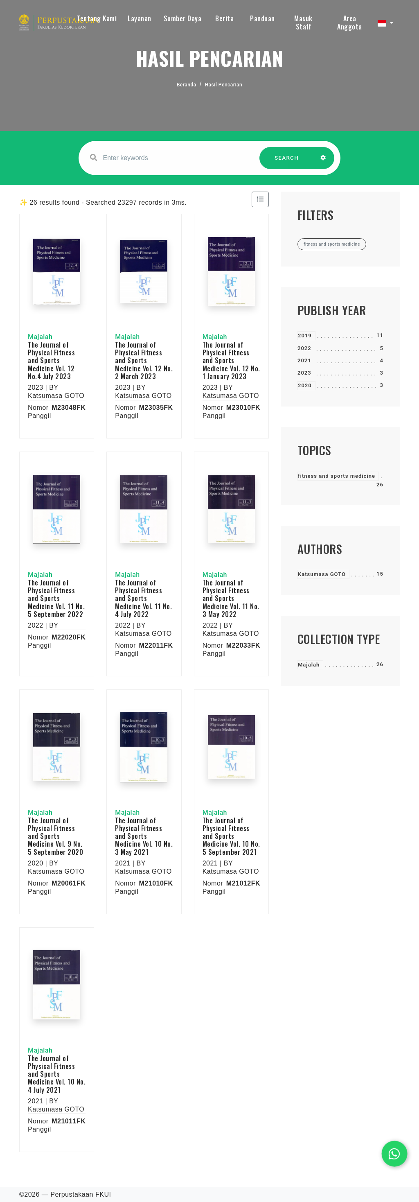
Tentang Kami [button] (97, 18)
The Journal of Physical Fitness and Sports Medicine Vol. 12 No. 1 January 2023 (231, 360)
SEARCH (287, 162)
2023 (304, 373)
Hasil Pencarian (224, 85)
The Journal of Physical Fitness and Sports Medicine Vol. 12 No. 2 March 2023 (144, 360)
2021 (304, 360)
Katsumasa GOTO (322, 574)
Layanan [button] (139, 18)
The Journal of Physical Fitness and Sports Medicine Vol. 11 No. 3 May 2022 (231, 598)
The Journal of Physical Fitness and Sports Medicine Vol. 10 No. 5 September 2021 (231, 836)
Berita (224, 18)
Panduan (262, 18)
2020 (305, 385)
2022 (304, 348)
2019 (305, 335)
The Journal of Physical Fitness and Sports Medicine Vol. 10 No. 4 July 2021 (57, 1074)
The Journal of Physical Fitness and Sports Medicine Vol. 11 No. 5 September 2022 (56, 598)
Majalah (309, 665)
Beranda (186, 85)
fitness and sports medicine (336, 476)
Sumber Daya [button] (183, 18)
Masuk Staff (303, 23)
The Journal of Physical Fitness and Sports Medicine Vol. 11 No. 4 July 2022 (143, 598)
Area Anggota (349, 23)
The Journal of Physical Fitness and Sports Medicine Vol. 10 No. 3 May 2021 (144, 836)
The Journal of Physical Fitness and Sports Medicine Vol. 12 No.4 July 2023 (51, 360)
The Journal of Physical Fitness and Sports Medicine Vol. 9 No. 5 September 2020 (55, 836)
